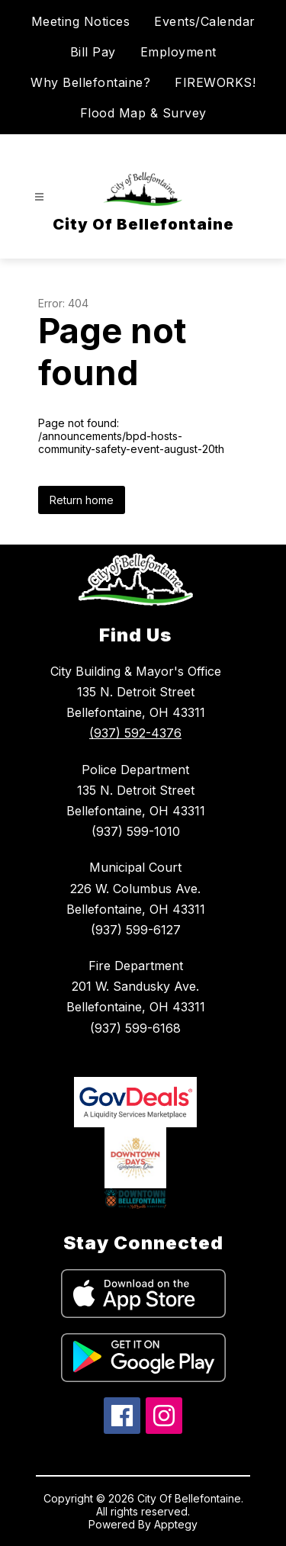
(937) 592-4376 (135, 733)
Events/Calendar (204, 21)
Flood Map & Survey (143, 113)
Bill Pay (93, 51)
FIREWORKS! (215, 82)
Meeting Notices (80, 21)
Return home (82, 499)
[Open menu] (39, 197)
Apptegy (176, 1524)
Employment (178, 51)
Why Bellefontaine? (90, 82)
